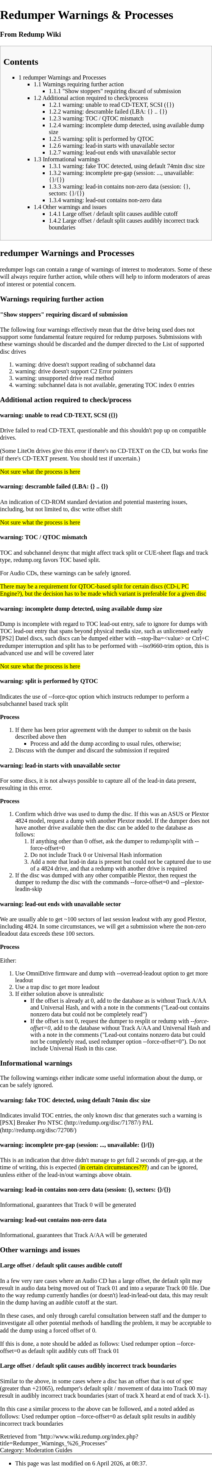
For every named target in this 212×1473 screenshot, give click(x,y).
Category (11, 1450)
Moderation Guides (48, 1450)
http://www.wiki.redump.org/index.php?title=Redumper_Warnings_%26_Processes (69, 1439)
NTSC (55, 1122)
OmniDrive (40, 973)
